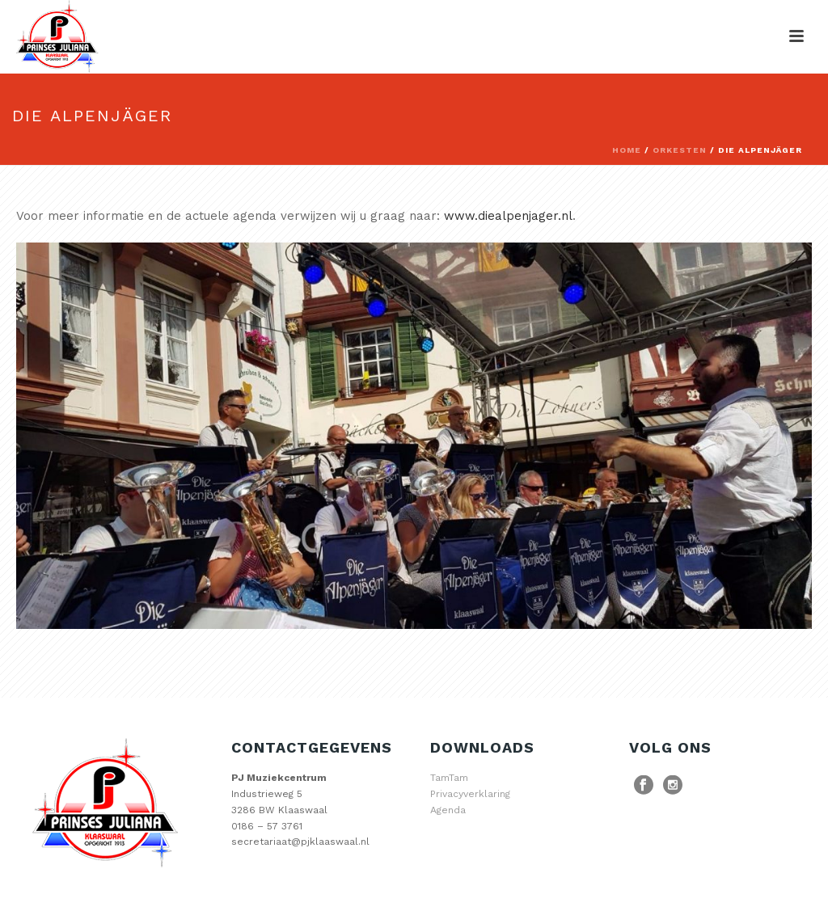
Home (626, 150)
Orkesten (680, 150)
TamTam (449, 777)
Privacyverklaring (470, 794)
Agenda (448, 810)
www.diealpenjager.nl (508, 216)
